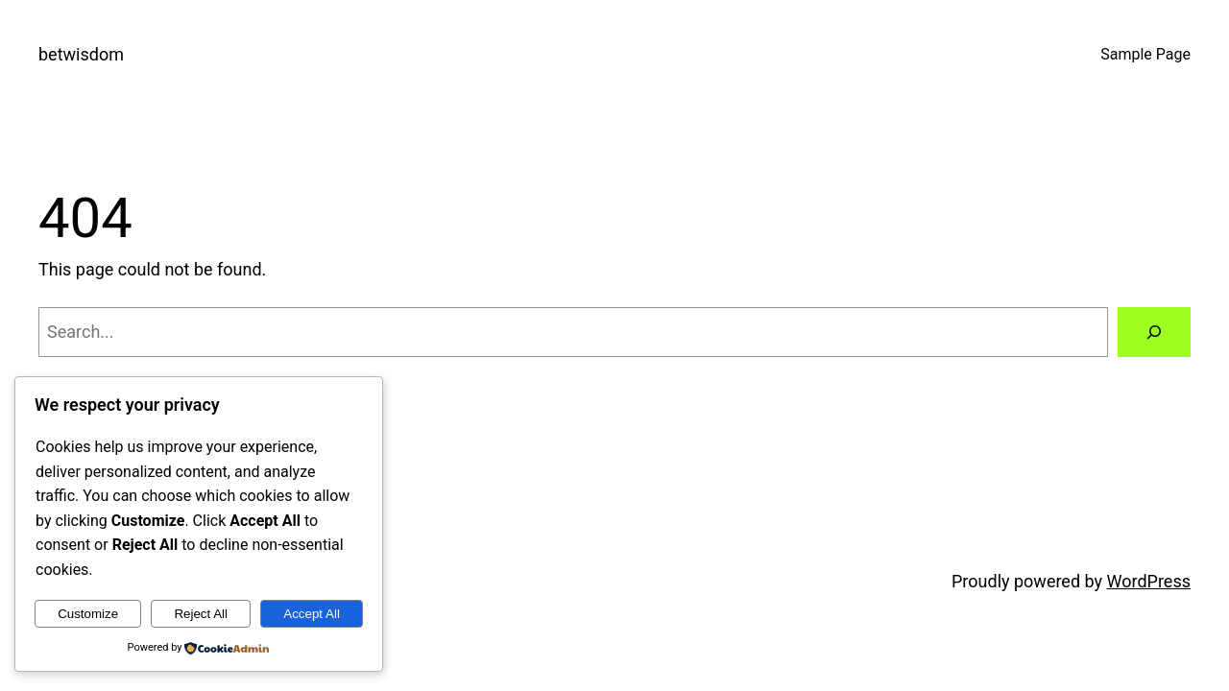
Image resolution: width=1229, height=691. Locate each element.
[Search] (1154, 332)
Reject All (201, 614)
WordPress (1149, 581)
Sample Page (1145, 54)
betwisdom (81, 54)
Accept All (311, 614)
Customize (88, 614)
